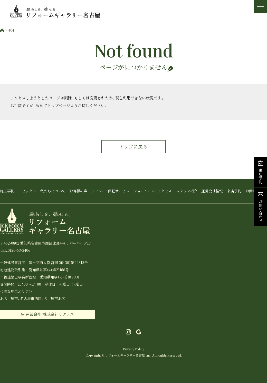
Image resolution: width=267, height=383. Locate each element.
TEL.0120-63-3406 (15, 250)
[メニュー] (260, 6)
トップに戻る (133, 146)
